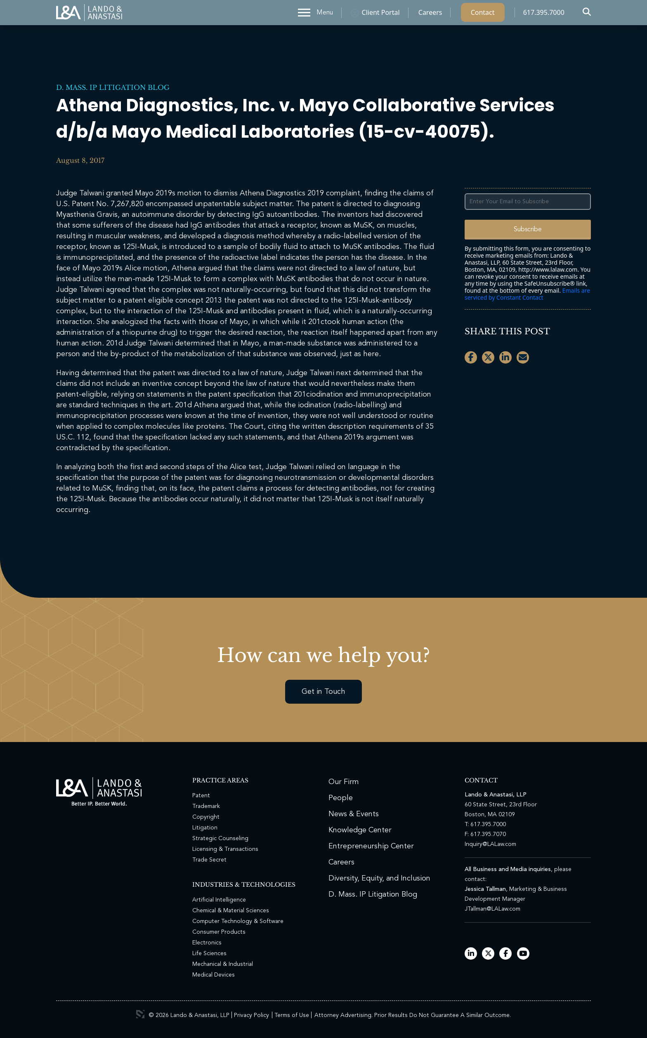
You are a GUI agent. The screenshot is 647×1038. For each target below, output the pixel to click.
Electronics (207, 943)
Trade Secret (209, 860)
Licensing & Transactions (225, 849)
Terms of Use (291, 1015)
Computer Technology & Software (237, 921)
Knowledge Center (360, 830)
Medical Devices (213, 975)
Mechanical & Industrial (222, 964)
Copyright (206, 817)
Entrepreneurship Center (371, 846)
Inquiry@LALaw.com (490, 844)
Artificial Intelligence (219, 900)
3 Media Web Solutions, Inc (140, 1014)
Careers (430, 14)
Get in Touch (323, 691)
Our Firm (343, 782)
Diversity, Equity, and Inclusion (379, 878)
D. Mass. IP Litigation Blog (113, 87)
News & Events (353, 814)
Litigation (204, 828)
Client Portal (381, 14)
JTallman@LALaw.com (492, 909)
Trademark (206, 806)
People (340, 798)
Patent (201, 795)
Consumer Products (219, 932)
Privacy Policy (251, 1015)
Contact (483, 14)
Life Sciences (209, 953)
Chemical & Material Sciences (230, 911)
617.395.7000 (543, 14)
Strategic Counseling (220, 838)
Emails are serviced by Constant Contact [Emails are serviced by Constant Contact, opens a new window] (527, 294)
